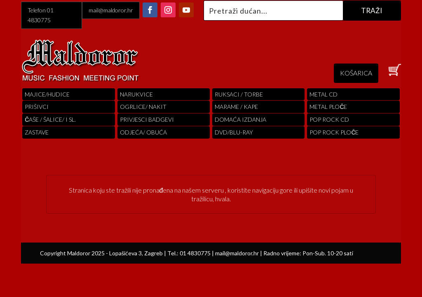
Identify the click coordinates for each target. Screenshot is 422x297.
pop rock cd (329, 119)
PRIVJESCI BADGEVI (147, 119)
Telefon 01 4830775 (41, 15)
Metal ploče (328, 106)
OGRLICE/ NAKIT (143, 106)
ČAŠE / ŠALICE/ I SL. (50, 119)
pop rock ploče (334, 132)
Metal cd (323, 94)
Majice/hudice (47, 94)
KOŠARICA (356, 73)
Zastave (37, 132)
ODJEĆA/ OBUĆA (143, 132)
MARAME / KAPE (236, 106)
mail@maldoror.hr (111, 10)
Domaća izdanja (240, 119)
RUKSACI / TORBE (239, 94)
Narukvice (136, 94)
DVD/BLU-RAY (234, 132)
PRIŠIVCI (37, 106)
